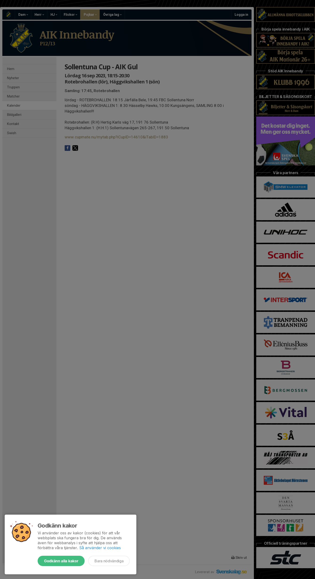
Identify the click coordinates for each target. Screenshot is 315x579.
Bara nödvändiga (108, 561)
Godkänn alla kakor (61, 561)
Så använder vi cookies (100, 547)
